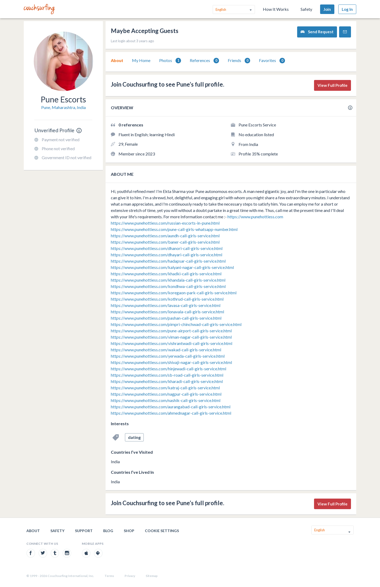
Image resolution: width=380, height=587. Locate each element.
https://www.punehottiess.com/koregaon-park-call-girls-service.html (173, 292)
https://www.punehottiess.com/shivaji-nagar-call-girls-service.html (171, 362)
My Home (141, 60)
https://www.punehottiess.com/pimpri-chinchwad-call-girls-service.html (176, 324)
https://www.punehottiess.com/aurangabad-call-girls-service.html (170, 406)
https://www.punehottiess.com (255, 216)
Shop (129, 530)
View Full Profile (332, 85)
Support (84, 530)
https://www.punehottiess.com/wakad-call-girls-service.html (166, 349)
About (117, 60)
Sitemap (152, 576)
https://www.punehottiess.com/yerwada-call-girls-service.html (168, 355)
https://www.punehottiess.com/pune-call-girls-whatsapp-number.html (174, 229)
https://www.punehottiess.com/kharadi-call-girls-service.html (167, 381)
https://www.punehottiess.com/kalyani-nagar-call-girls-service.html (172, 267)
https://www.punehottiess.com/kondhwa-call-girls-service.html (168, 286)
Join (327, 9)
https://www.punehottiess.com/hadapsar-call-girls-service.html (168, 260)
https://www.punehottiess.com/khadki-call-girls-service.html (166, 273)
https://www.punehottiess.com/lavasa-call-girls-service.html (165, 305)
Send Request (317, 31)
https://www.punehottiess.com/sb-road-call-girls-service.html (167, 374)
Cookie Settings (162, 530)
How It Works (276, 9)
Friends (239, 60)
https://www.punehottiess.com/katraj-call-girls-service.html (165, 387)
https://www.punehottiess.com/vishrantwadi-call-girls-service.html (171, 343)
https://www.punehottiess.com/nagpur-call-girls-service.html (166, 393)
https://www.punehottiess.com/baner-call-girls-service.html (165, 241)
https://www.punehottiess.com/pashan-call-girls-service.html (166, 317)
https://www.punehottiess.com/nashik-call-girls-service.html (165, 400)
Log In (347, 9)
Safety (306, 9)
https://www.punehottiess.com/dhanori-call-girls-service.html (166, 248)
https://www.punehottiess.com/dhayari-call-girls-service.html (166, 254)
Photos (170, 60)
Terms (109, 576)
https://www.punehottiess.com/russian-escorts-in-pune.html (165, 222)
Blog (108, 530)
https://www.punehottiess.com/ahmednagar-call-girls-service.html (171, 412)
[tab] (117, 60)
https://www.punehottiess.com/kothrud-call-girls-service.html (167, 298)
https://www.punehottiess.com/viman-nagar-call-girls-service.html (171, 336)
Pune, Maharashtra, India (63, 107)
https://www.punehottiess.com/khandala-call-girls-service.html (168, 279)
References (204, 60)
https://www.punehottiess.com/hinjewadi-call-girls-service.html (168, 368)
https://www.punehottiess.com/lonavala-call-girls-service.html (167, 311)
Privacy (130, 576)
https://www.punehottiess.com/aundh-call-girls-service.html (165, 235)
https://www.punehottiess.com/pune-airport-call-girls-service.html (171, 330)
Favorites (272, 60)
